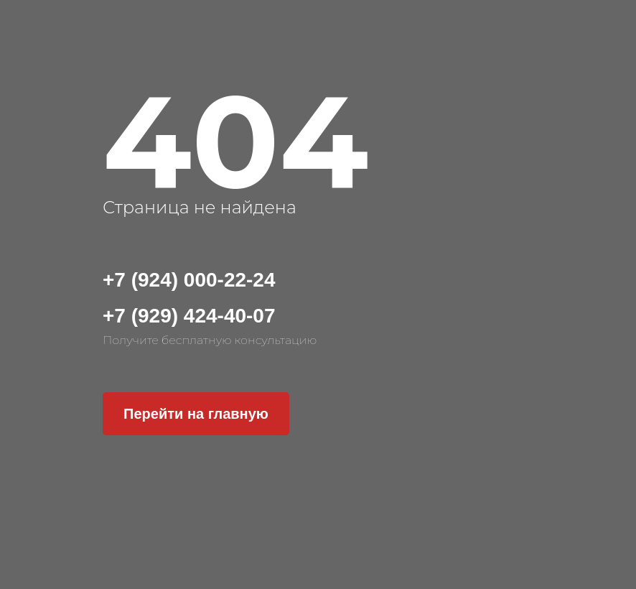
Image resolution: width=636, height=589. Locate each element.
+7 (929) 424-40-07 (189, 316)
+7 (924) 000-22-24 (189, 280)
